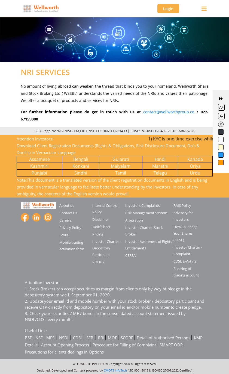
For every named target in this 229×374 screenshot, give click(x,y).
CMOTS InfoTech (115, 370)
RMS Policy (182, 205)
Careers (65, 220)
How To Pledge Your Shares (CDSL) (185, 233)
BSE (28, 337)
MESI (51, 337)
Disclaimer (100, 219)
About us (66, 205)
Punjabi (39, 173)
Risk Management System (146, 212)
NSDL (64, 337)
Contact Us (68, 212)
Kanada (195, 159)
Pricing (97, 234)
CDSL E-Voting (184, 261)
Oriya (195, 166)
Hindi (160, 159)
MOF (112, 337)
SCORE (127, 337)
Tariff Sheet (101, 226)
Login (168, 8)
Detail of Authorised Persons (163, 337)
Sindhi (80, 173)
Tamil (120, 173)
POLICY (98, 262)
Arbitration (134, 220)
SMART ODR (171, 345)
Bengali (80, 159)
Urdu (195, 173)
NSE (39, 337)
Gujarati (120, 159)
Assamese (39, 159)
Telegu (160, 173)
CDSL (78, 337)
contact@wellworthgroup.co (169, 111)
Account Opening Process (65, 345)
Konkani (80, 166)
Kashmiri (39, 166)
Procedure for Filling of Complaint (124, 345)
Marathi (160, 166)
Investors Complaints (142, 205)
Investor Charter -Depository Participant (106, 248)
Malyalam (120, 166)
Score (63, 234)
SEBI (90, 337)
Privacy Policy (70, 227)
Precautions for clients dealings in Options (64, 352)
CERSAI (131, 255)
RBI (101, 337)
